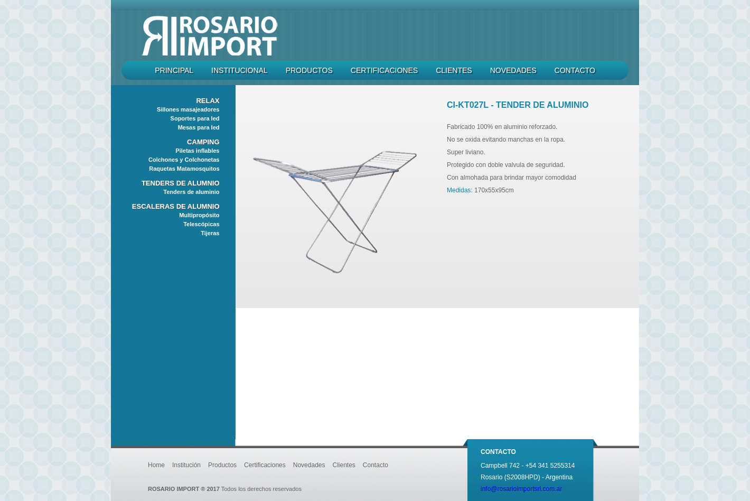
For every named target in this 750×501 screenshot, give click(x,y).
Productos (309, 70)
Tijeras (210, 233)
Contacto (575, 70)
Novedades (513, 70)
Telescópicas (201, 224)
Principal (174, 70)
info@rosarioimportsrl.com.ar (521, 489)
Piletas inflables (197, 150)
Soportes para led (195, 118)
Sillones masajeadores (188, 109)
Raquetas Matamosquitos (184, 168)
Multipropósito (199, 215)
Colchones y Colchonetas (183, 159)
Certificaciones (384, 70)
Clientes (454, 70)
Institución (186, 465)
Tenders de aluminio (191, 192)
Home (156, 465)
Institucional (239, 70)
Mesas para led (199, 127)
